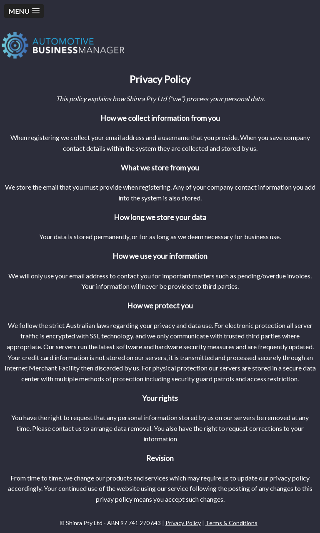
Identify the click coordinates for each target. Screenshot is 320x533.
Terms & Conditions (231, 522)
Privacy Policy (183, 522)
